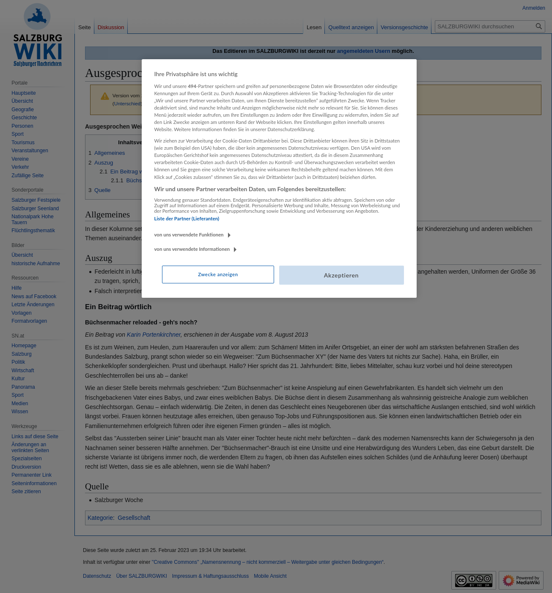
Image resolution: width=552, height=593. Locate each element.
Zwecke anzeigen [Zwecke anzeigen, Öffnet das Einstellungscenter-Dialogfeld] (218, 274)
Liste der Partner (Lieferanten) (187, 218)
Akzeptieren (341, 275)
